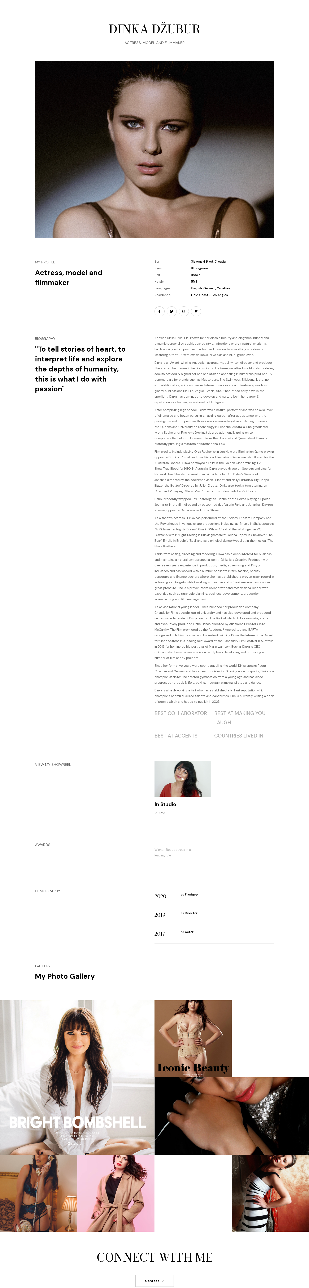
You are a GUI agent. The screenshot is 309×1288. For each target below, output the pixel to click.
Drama (159, 813)
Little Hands (202, 624)
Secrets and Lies (254, 469)
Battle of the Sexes (232, 499)
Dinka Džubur (176, 338)
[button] (134, 8)
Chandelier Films (170, 652)
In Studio (165, 804)
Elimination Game (250, 452)
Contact (154, 1281)
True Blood (171, 469)
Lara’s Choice (247, 491)
